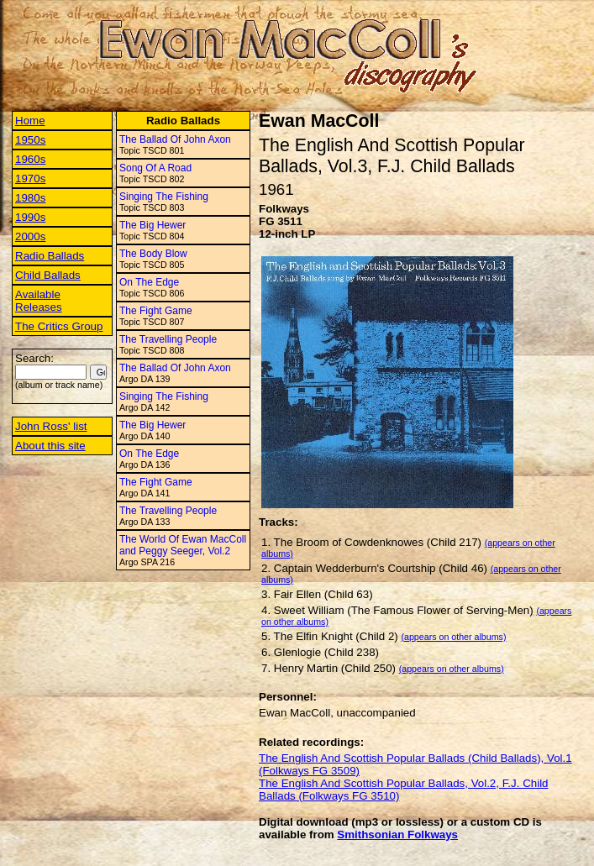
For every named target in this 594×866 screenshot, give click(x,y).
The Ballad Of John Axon (175, 139)
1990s (30, 217)
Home (30, 120)
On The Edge (149, 282)
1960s (30, 159)
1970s (30, 178)
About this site (50, 445)
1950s (30, 140)
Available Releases (38, 300)
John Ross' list (51, 426)
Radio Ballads (49, 255)
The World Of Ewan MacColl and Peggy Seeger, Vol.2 (182, 545)
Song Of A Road (155, 168)
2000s (30, 236)
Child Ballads (48, 275)
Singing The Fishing (163, 196)
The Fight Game (155, 311)
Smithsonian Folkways (397, 834)
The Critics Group (59, 326)
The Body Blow (153, 254)
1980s (30, 198)
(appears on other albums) (453, 637)
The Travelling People (168, 339)
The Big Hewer (152, 225)
